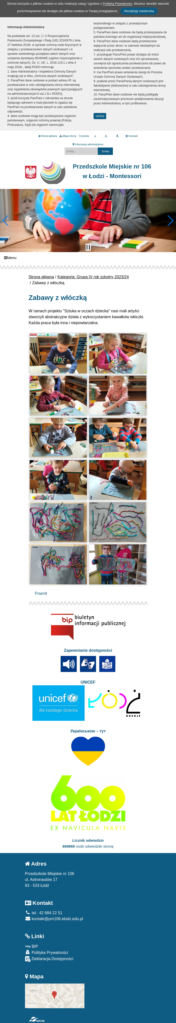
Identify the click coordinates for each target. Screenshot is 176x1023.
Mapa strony (67, 136)
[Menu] (88, 257)
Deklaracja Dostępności (49, 959)
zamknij (100, 116)
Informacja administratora (88, 144)
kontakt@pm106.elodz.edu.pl (54, 919)
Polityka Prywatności (46, 952)
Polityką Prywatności (117, 3)
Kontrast (132, 136)
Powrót (41, 593)
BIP (31, 946)
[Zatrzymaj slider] (88, 247)
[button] (5, 220)
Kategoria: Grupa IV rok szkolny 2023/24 (93, 277)
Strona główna (47, 136)
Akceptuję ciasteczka (139, 11)
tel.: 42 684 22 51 (43, 913)
